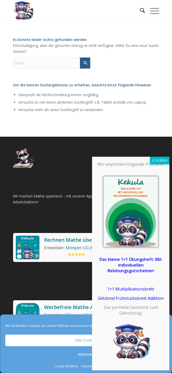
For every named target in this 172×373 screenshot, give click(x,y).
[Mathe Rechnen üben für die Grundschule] (71, 10)
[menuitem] (140, 10)
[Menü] (152, 10)
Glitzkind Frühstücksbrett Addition (131, 298)
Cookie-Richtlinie (66, 366)
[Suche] (140, 10)
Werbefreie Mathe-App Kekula (80, 307)
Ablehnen (86, 354)
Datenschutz (90, 366)
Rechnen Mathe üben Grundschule (85, 240)
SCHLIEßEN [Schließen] (159, 160)
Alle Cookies (86, 340)
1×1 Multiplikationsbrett (130, 289)
